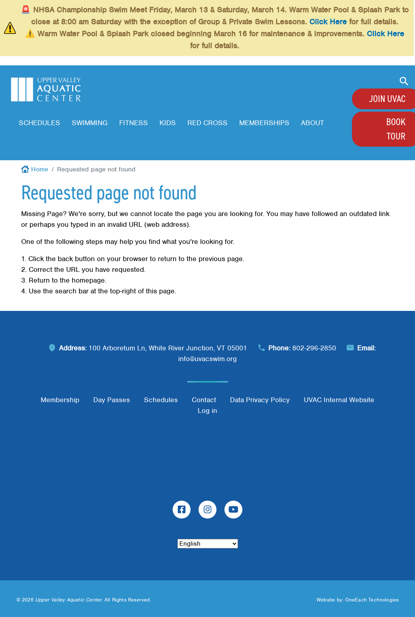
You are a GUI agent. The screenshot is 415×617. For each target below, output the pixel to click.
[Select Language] (207, 543)
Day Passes (111, 399)
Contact (204, 399)
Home (39, 169)
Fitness (133, 122)
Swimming (90, 122)
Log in (207, 410)
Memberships (264, 122)
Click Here (328, 22)
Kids (167, 122)
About (312, 122)
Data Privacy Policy (260, 399)
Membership (60, 399)
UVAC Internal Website (339, 399)
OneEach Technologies (372, 599)
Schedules (39, 122)
